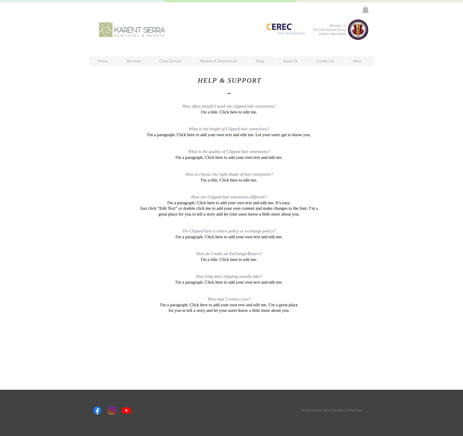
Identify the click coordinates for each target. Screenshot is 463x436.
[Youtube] (126, 410)
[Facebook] (97, 410)
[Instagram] (112, 410)
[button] (365, 9)
